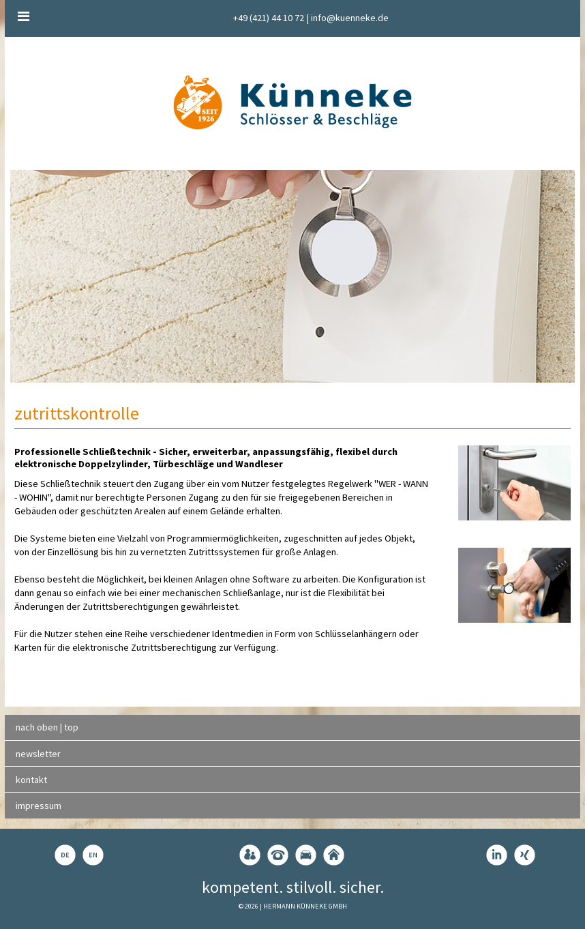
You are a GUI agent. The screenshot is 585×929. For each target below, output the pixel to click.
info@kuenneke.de (350, 18)
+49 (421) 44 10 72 (268, 18)
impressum (38, 805)
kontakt (31, 779)
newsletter (38, 754)
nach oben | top (47, 727)
